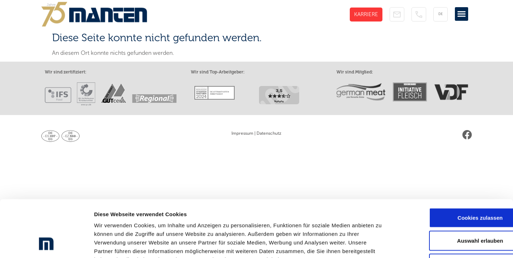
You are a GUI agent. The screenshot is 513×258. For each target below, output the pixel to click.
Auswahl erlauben (453, 188)
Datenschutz (268, 133)
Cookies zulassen (453, 165)
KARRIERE (366, 14)
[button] (462, 14)
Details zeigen (381, 244)
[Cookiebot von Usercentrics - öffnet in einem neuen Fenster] (46, 244)
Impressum (242, 133)
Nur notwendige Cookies (453, 211)
